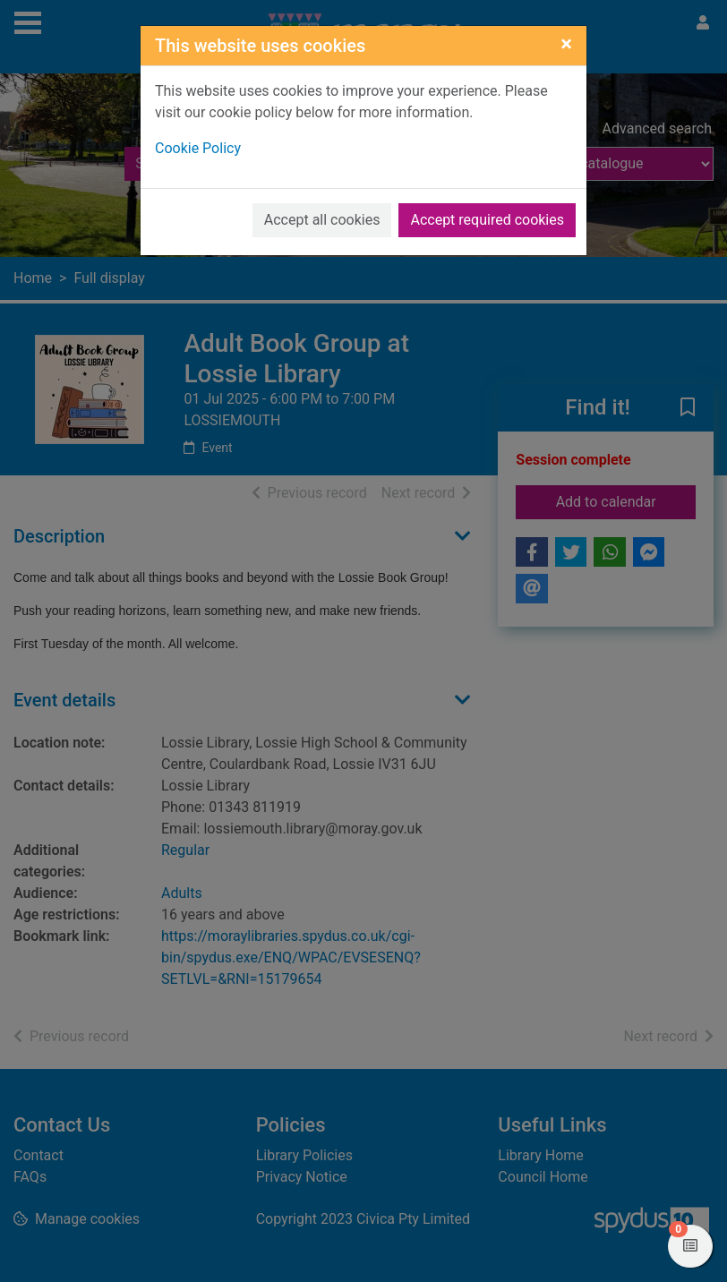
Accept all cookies (322, 219)
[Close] (566, 44)
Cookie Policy (198, 148)
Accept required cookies (487, 219)
